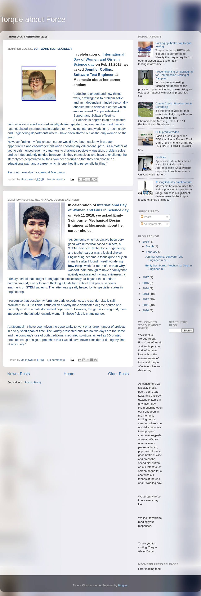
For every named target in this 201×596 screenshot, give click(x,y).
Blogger (123, 585)
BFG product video (167, 132)
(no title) (160, 157)
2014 (146, 288)
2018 (146, 241)
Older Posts (118, 373)
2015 (146, 282)
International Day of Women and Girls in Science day (98, 59)
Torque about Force (32, 19)
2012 (146, 299)
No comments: (56, 179)
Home (69, 373)
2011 (146, 304)
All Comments (151, 224)
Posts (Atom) (33, 382)
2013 (146, 293)
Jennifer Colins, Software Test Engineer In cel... (164, 258)
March (150, 246)
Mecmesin (18, 326)
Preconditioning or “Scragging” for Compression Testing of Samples (174, 75)
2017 (146, 277)
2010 (146, 310)
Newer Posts (18, 373)
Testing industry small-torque (173, 182)
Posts (146, 216)
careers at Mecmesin (50, 172)
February (152, 251)
